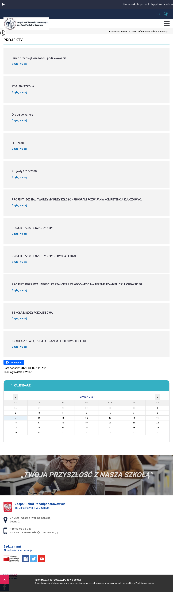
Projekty (13, 40)
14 (134, 418)
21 (134, 423)
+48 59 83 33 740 (166, 14)
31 (39, 432)
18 (63, 423)
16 (15, 423)
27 (110, 427)
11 (63, 418)
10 (39, 418)
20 (110, 423)
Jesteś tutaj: (114, 32)
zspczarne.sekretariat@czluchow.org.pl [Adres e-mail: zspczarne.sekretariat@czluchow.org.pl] (34, 532)
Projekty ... (163, 32)
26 (86, 427)
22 (157, 423)
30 (15, 432)
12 (86, 418)
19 (86, 423)
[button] (3, 4)
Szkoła (131, 32)
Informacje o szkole (146, 32)
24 (39, 427)
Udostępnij (13, 362)
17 (39, 423)
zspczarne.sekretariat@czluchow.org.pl (158, 14)
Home (124, 32)
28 (134, 427)
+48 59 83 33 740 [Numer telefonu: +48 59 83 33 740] (21, 528)
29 (157, 427)
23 (15, 427)
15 (157, 418)
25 (63, 427)
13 (110, 418)
